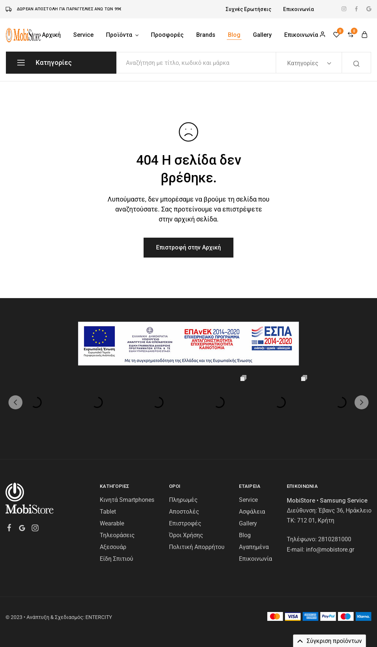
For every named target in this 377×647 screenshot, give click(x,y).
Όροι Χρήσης (186, 535)
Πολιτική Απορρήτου (197, 546)
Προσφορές (167, 34)
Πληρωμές (183, 499)
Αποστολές (184, 511)
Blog (234, 34)
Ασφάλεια (252, 511)
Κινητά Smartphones (127, 499)
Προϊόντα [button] (123, 34)
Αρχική (51, 34)
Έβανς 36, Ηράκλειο (344, 510)
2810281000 (334, 539)
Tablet (108, 511)
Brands (205, 34)
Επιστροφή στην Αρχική (188, 247)
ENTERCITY (98, 617)
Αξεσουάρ (113, 546)
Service (83, 34)
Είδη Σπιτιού (116, 558)
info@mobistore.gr (330, 549)
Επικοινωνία (298, 9)
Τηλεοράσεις (117, 535)
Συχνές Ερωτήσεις (248, 9)
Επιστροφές (185, 523)
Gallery (262, 34)
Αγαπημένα (254, 546)
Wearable (112, 523)
